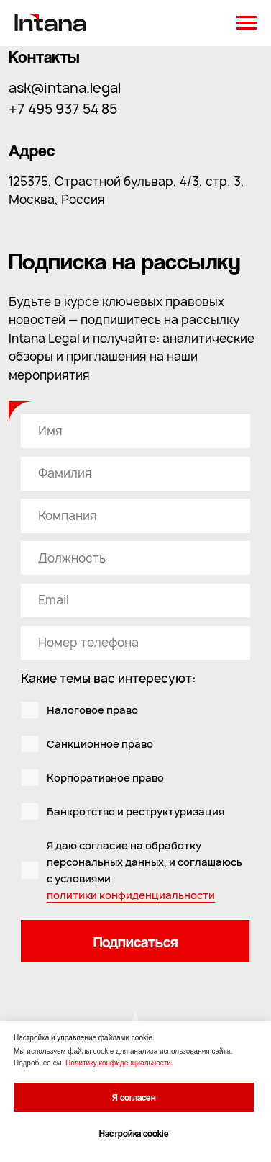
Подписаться (135, 941)
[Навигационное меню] (246, 23)
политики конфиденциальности (131, 895)
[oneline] (135, 474)
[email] (135, 600)
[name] (135, 431)
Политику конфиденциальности (118, 1063)
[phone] (135, 643)
